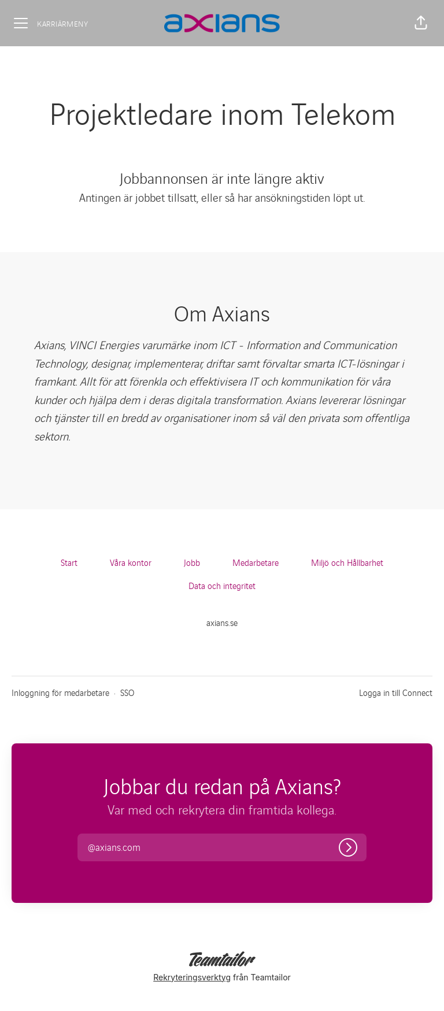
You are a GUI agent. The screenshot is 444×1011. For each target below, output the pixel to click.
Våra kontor (130, 562)
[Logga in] (348, 847)
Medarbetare (255, 562)
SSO (127, 692)
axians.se (222, 622)
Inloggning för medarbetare (60, 692)
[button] (421, 23)
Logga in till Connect (395, 692)
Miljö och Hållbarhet (347, 562)
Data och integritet (222, 585)
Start (69, 562)
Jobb (192, 562)
